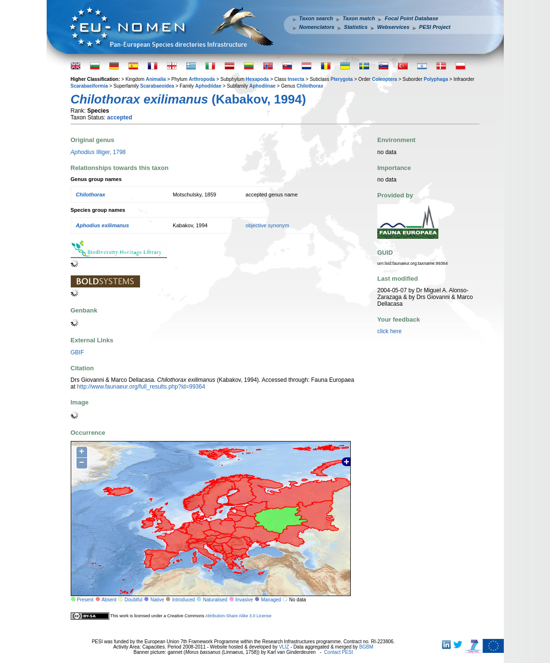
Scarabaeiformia (89, 86)
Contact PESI (338, 652)
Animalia (156, 79)
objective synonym (267, 225)
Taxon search (316, 18)
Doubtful (133, 599)
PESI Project (434, 27)
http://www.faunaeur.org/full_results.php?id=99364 (141, 386)
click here (389, 331)
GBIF (77, 352)
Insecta (296, 79)
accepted (119, 117)
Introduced (183, 599)
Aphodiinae (262, 86)
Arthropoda (202, 79)
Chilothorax (309, 86)
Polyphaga (435, 79)
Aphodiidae (208, 86)
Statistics (356, 27)
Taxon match (359, 18)
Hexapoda (257, 79)
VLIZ (284, 647)
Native (157, 599)
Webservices (393, 27)
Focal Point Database (411, 18)
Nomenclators (316, 27)
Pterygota (342, 79)
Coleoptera (384, 79)
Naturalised (215, 599)
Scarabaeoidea (157, 86)
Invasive (244, 599)
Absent (109, 599)
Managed (271, 599)
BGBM (366, 647)
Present (85, 599)
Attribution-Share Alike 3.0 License (238, 615)
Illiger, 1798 (98, 152)
